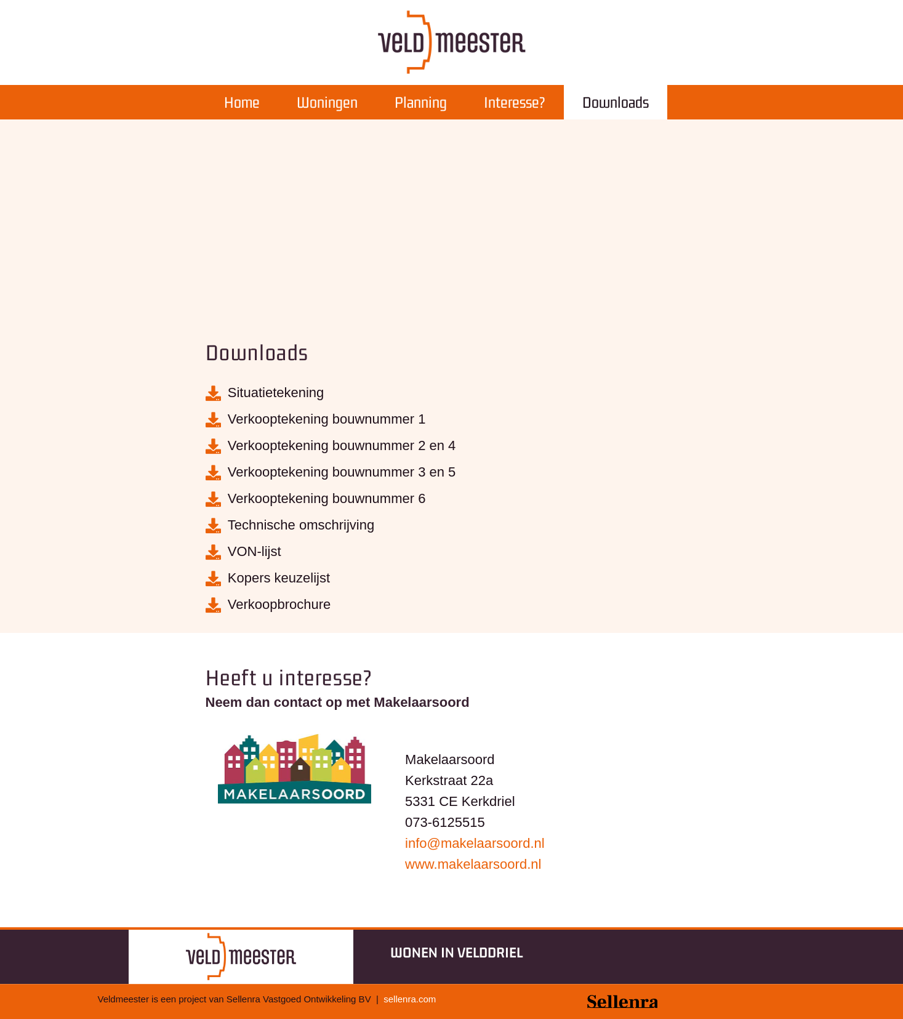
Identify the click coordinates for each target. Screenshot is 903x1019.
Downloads (615, 102)
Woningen (327, 102)
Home (242, 102)
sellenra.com (409, 999)
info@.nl (475, 843)
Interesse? (514, 102)
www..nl (473, 864)
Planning (421, 102)
